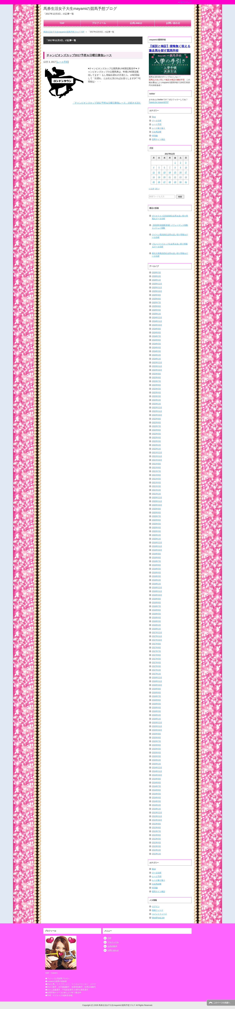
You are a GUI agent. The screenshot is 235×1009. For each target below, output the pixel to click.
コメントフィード (159, 914)
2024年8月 (156, 332)
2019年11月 (157, 546)
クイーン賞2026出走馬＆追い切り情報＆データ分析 (170, 235)
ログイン (155, 906)
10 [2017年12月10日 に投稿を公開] (186, 167)
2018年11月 (157, 591)
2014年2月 (156, 805)
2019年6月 (156, 565)
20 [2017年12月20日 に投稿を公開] (164, 177)
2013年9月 (156, 824)
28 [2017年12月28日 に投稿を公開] (170, 182)
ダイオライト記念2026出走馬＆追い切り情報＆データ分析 (170, 217)
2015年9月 (156, 734)
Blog (154, 117)
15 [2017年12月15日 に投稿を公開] (175, 172)
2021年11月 (157, 456)
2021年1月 (156, 494)
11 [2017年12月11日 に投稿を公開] (154, 172)
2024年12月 (157, 317)
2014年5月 (156, 794)
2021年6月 (156, 475)
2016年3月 (156, 711)
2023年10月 (157, 370)
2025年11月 (157, 287)
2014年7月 (156, 786)
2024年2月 (156, 355)
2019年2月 (156, 580)
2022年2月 (156, 445)
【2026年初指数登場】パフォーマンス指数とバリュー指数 (170, 226)
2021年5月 (156, 479)
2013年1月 (156, 854)
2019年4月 (156, 572)
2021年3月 (156, 486)
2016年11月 (157, 681)
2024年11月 (157, 321)
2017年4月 (156, 662)
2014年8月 (156, 782)
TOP (62, 23)
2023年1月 (156, 404)
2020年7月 (156, 516)
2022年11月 (157, 411)
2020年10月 (157, 505)
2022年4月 (156, 437)
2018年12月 (157, 587)
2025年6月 (156, 306)
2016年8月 (156, 692)
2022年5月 (156, 434)
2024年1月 (156, 359)
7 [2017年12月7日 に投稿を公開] (169, 167)
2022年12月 (157, 407)
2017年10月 (157, 640)
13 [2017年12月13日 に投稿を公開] (164, 172)
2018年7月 (156, 606)
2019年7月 (156, 561)
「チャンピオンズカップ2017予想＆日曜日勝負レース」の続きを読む (107, 103)
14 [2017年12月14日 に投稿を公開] (170, 172)
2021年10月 (157, 460)
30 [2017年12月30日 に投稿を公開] (180, 182)
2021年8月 (156, 467)
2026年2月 (156, 276)
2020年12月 (157, 497)
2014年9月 (156, 779)
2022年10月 (157, 415)
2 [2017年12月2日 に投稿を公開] (180, 163)
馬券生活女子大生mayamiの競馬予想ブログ (80, 8)
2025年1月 (156, 314)
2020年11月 (157, 501)
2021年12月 (157, 452)
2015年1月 (156, 764)
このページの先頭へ (221, 1003)
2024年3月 (156, 351)
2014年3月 (156, 801)
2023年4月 (156, 392)
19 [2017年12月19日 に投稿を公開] (159, 177)
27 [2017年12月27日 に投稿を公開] (164, 182)
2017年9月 (156, 644)
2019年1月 (156, 584)
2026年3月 (156, 272)
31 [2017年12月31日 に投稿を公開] (186, 182)
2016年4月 (156, 707)
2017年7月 (156, 651)
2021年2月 (156, 490)
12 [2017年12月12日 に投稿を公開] (159, 172)
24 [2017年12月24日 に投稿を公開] (186, 177)
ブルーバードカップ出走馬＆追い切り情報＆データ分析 (170, 245)
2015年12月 (157, 722)
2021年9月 (156, 464)
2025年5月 (156, 310)
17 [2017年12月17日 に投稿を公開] (186, 172)
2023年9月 (156, 374)
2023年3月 (156, 396)
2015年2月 (156, 760)
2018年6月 (156, 610)
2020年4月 (156, 527)
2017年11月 (157, 636)
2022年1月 (156, 449)
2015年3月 (156, 756)
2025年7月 (156, 302)
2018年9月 (156, 599)
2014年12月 (157, 767)
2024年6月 (156, 340)
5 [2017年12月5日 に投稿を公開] (159, 167)
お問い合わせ (173, 23)
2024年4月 (156, 347)
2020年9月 (156, 509)
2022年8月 (156, 422)
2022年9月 (156, 419)
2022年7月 (156, 426)
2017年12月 (157, 632)
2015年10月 (157, 730)
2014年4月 (156, 797)
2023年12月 (157, 362)
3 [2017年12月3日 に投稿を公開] (185, 163)
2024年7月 (156, 336)
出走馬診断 (156, 132)
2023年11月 (157, 366)
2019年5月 (156, 569)
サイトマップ (186, 2)
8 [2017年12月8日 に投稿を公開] (175, 167)
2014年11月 (157, 771)
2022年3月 (156, 441)
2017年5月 (156, 659)
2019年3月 (156, 576)
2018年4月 (156, 617)
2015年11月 (157, 726)
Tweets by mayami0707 (159, 102)
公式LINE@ (136, 23)
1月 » (157, 189)
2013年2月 (156, 850)
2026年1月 (156, 280)
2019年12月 (157, 542)
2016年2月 (156, 715)
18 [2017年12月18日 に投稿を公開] (154, 177)
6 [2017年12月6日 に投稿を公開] (164, 167)
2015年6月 (156, 745)
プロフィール (99, 23)
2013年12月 (157, 812)
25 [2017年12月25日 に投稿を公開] (154, 182)
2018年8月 (156, 602)
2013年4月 (156, 842)
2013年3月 (156, 846)
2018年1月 (156, 629)
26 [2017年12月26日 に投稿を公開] (159, 182)
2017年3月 (156, 666)
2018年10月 (157, 595)
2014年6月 (156, 790)
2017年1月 (156, 674)
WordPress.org (158, 918)
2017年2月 (156, 670)
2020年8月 (156, 512)
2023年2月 (156, 400)
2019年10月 (157, 550)
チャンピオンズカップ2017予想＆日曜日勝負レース (79, 55)
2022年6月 (156, 430)
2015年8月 (156, 737)
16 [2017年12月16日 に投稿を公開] (180, 172)
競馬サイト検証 (158, 139)
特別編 (155, 136)
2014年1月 (156, 809)
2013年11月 (157, 816)
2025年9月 (156, 295)
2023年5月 (156, 389)
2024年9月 (156, 329)
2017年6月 (156, 655)
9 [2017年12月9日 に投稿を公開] (180, 167)
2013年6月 (156, 835)
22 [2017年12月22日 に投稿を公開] (175, 177)
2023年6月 (156, 385)
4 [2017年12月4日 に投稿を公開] (153, 167)
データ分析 (156, 121)
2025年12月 (157, 284)
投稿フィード (157, 910)
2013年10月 (157, 820)
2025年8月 (156, 299)
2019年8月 (156, 557)
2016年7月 (156, 696)
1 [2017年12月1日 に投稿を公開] (175, 163)
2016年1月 (156, 719)
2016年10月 (157, 685)
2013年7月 (156, 831)
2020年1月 (156, 539)
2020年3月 (156, 531)
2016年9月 (156, 689)
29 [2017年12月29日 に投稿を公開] (175, 182)
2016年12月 (157, 677)
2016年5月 (156, 704)
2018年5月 (156, 614)
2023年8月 (156, 377)
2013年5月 (156, 839)
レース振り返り (158, 128)
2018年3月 (156, 621)
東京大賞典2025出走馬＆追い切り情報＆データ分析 (170, 254)
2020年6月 (156, 520)
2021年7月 (156, 471)
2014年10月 (157, 775)
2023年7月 (156, 381)
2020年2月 (156, 535)
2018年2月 (156, 625)
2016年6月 (156, 700)
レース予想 (62, 62)
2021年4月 (156, 482)
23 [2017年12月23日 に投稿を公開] (180, 177)
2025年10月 (157, 291)
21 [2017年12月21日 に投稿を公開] (170, 177)
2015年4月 (156, 752)
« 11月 (151, 189)
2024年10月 (157, 325)
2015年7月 (156, 741)
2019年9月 (156, 554)
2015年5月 (156, 749)
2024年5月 (156, 344)
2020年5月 (156, 524)
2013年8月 (156, 827)
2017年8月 (156, 647)
